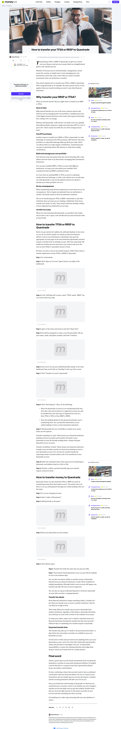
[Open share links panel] (21, 60)
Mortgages (58, 2)
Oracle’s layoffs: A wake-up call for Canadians (100, 139)
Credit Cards (40, 2)
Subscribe (21, 93)
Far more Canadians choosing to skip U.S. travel (100, 120)
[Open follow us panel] (28, 60)
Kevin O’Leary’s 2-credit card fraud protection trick (100, 129)
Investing (67, 2)
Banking (49, 2)
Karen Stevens (15, 57)
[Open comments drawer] (13, 60)
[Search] (109, 1)
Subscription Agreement (19, 98)
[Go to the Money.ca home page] (9, 2)
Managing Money (78, 2)
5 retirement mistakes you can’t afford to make (101, 111)
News (87, 2)
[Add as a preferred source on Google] (20, 65)
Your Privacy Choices (60, 728)
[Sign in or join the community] (115, 2)
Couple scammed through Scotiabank (101, 102)
